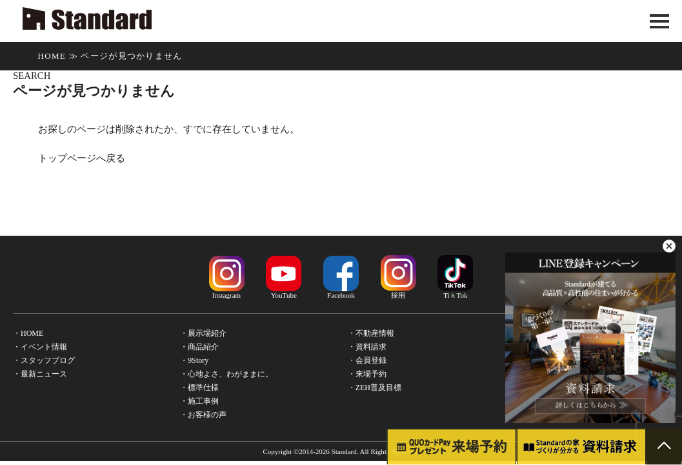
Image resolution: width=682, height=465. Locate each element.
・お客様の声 (203, 414)
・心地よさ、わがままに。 (226, 373)
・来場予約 (367, 373)
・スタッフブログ (44, 360)
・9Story (194, 360)
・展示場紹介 (203, 333)
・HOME (28, 333)
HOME (52, 56)
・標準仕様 (199, 387)
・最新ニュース (40, 373)
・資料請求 (367, 346)
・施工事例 (199, 401)
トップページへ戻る (81, 158)
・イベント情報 (40, 346)
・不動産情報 (371, 333)
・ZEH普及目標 (374, 387)
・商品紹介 (199, 346)
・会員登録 (367, 360)
